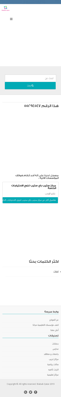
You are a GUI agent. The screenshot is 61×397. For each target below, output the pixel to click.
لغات (56, 272)
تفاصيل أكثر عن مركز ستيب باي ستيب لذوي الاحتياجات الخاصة (29, 200)
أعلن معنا (54, 330)
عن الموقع (54, 319)
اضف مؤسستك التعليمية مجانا (46, 325)
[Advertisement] (30, 36)
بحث (30, 85)
